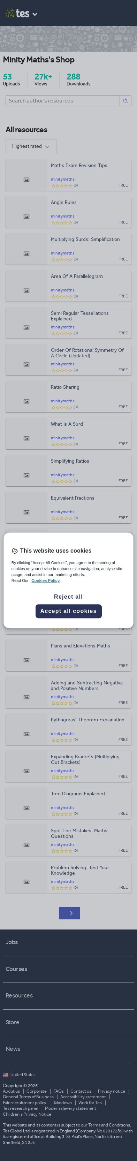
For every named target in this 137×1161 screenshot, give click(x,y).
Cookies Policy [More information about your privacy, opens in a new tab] (45, 581)
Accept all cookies (68, 611)
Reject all (68, 597)
